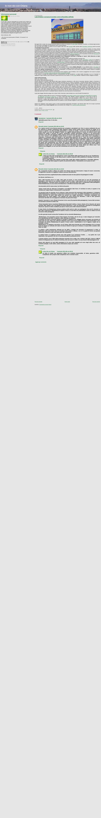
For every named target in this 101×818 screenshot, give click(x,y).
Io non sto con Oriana (16, 5)
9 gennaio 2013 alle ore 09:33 (65, 251)
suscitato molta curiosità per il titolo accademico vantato (57, 73)
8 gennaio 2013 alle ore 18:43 (56, 126)
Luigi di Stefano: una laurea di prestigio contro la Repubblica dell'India (54, 17)
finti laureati (96, 53)
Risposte (42, 151)
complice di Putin (23, 41)
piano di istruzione (75, 53)
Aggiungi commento (40, 262)
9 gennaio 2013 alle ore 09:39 (65, 153)
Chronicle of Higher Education (85, 99)
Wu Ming (96, 67)
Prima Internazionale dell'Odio (8, 44)
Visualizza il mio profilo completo (8, 45)
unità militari (75, 44)
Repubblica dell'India (87, 46)
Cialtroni (39, 110)
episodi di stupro (61, 62)
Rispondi (41, 122)
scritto (74, 75)
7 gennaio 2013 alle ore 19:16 (54, 118)
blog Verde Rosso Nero (12, 41)
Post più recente (38, 301)
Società (46, 110)
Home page (67, 301)
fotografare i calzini (87, 59)
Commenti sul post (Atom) (45, 304)
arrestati (71, 46)
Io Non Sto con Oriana (49, 153)
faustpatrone (42, 118)
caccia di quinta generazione (79, 105)
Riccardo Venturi (43, 126)
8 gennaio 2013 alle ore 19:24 (56, 169)
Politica (43, 110)
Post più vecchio (96, 301)
